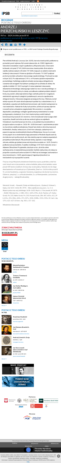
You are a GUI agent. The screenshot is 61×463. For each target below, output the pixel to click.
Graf (5, 251)
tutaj (28, 462)
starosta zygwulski (18, 321)
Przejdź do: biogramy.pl (8, 1)
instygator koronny (18, 342)
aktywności (34, 443)
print (15, 44)
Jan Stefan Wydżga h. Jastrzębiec (20, 287)
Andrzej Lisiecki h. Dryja (21, 337)
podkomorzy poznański (11, 38)
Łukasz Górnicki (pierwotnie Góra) (19, 297)
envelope (11, 44)
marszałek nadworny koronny (21, 333)
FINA (17, 1)
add (24, 44)
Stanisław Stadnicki (20, 317)
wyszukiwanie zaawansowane (29, 15)
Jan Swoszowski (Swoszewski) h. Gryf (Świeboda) (20, 349)
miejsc (47, 446)
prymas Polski (16, 292)
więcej (3, 305)
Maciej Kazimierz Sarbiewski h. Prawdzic (21, 266)
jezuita (15, 272)
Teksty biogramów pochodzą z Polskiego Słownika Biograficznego (30, 441)
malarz (15, 282)
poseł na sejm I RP (30, 38)
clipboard (6, 44)
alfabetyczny (55, 443)
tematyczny (28, 446)
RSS (38, 1)
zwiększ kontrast (25, 1)
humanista (16, 303)
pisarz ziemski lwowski (19, 356)
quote (20, 44)
